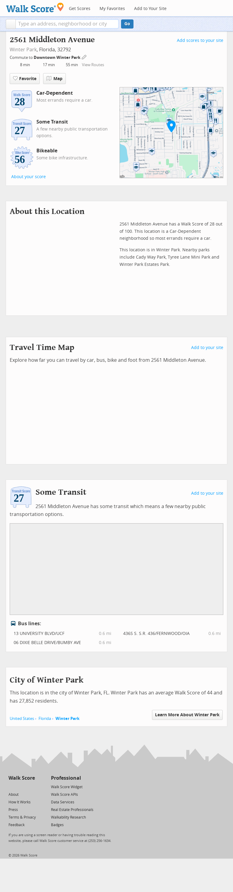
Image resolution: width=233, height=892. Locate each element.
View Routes (93, 65)
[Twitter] (11, 786)
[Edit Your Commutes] (84, 56)
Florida (45, 718)
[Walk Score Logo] (35, 7)
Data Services (62, 802)
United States (22, 718)
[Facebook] (21, 786)
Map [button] (54, 78)
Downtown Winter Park (57, 57)
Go (127, 23)
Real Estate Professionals (72, 810)
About (13, 794)
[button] (11, 24)
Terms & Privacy (22, 817)
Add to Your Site (150, 8)
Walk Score (21, 778)
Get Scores (79, 8)
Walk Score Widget (67, 787)
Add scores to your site (200, 40)
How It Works (19, 802)
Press (13, 810)
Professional (66, 778)
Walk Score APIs (64, 794)
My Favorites (112, 8)
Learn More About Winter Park (187, 714)
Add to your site (207, 347)
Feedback (16, 825)
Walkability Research (68, 817)
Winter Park (23, 50)
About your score (28, 176)
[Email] (30, 786)
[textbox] (67, 24)
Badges (57, 825)
